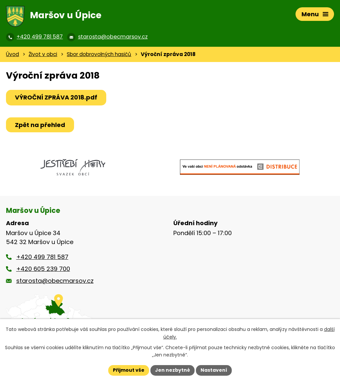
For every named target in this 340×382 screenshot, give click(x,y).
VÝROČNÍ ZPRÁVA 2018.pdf (56, 97)
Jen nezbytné (172, 370)
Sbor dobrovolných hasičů (99, 54)
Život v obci (43, 54)
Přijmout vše (128, 370)
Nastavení (214, 370)
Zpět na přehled (40, 125)
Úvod (12, 54)
